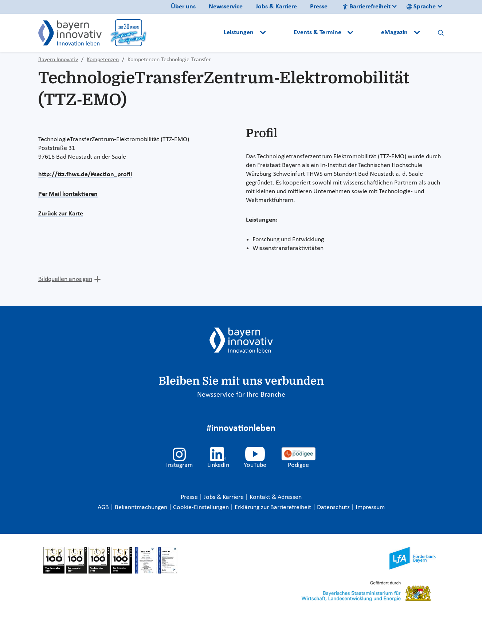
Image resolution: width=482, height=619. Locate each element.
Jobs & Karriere (276, 6)
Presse (319, 6)
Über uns (183, 6)
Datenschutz (334, 507)
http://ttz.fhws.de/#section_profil (85, 174)
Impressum (370, 507)
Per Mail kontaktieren (68, 194)
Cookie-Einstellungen (201, 507)
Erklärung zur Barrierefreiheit (274, 507)
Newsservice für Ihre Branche (241, 394)
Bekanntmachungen (142, 507)
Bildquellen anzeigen (65, 279)
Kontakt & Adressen (276, 497)
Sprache (421, 6)
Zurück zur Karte (60, 213)
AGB (104, 507)
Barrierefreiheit (366, 6)
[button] (280, 33)
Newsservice (226, 6)
